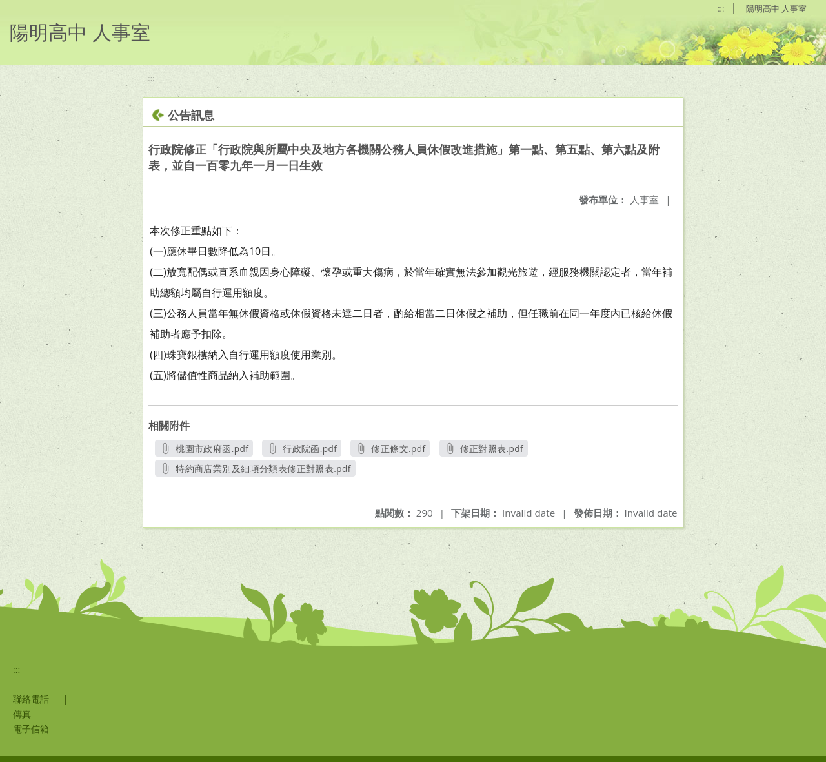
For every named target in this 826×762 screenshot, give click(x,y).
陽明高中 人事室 (776, 8)
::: (721, 8)
